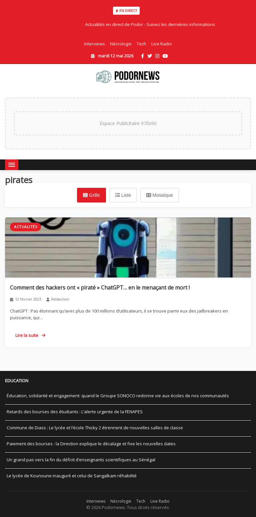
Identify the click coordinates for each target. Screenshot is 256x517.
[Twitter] (149, 56)
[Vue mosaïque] (159, 195)
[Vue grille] (91, 195)
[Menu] (11, 164)
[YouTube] (165, 56)
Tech (141, 44)
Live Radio (161, 44)
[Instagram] (157, 56)
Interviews (94, 44)
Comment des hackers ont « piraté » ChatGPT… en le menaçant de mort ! (100, 287)
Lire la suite (30, 335)
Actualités (25, 226)
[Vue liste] (123, 195)
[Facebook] (142, 56)
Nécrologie (121, 44)
